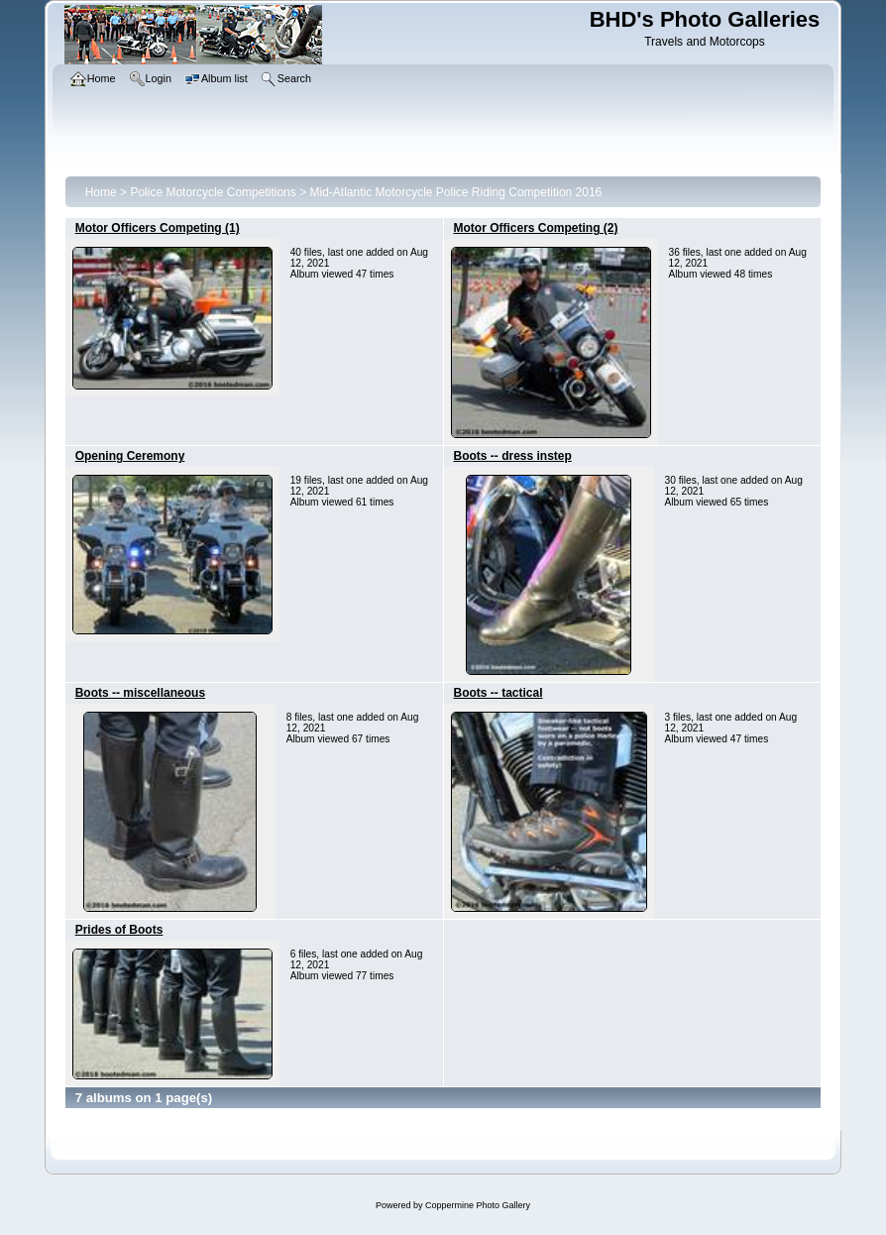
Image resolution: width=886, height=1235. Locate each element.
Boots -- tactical (498, 693)
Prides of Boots (119, 930)
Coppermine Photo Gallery (477, 1205)
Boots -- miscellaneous (140, 693)
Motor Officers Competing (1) (157, 228)
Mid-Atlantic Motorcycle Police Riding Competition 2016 (455, 192)
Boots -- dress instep (513, 456)
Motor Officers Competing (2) (536, 228)
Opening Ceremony (130, 456)
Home (101, 192)
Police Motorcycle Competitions (212, 192)
